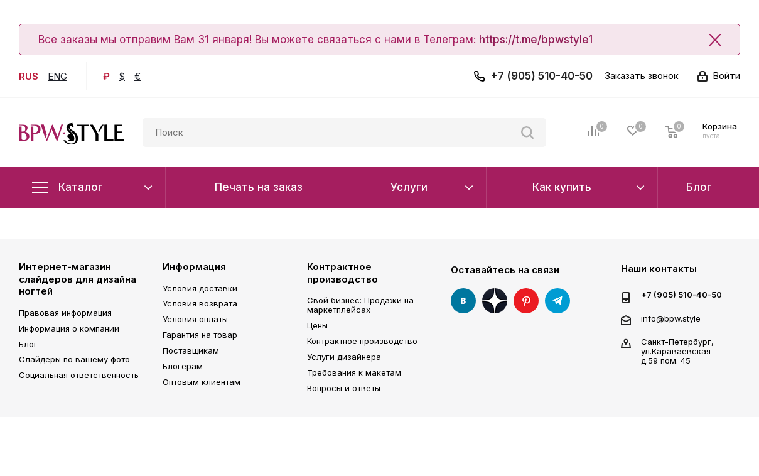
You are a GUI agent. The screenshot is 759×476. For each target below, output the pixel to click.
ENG (57, 76)
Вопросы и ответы (343, 388)
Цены (317, 325)
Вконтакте (463, 300)
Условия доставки (200, 288)
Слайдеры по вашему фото (74, 359)
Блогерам (183, 366)
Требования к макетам (354, 372)
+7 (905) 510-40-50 (541, 76)
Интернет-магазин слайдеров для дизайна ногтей (77, 279)
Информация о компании (69, 328)
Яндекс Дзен (494, 300)
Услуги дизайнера (344, 357)
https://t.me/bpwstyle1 (536, 39)
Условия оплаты (195, 319)
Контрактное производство (342, 273)
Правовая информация (65, 313)
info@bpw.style (671, 318)
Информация (194, 267)
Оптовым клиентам (201, 382)
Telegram (557, 300)
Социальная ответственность (79, 375)
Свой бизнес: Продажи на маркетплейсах (360, 305)
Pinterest (526, 300)
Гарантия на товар (200, 335)
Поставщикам (191, 350)
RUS (28, 76)
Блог (28, 344)
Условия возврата (200, 303)
